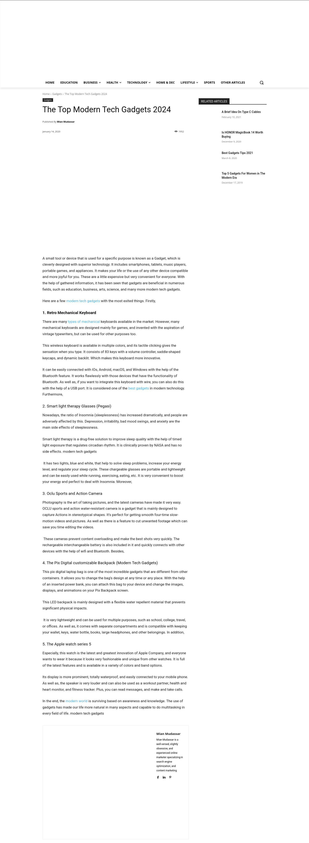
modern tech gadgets (83, 301)
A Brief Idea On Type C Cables (241, 112)
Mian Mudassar (66, 121)
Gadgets (57, 94)
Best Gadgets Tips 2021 (237, 153)
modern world (77, 701)
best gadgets (138, 388)
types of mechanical (84, 321)
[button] (262, 83)
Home (46, 94)
